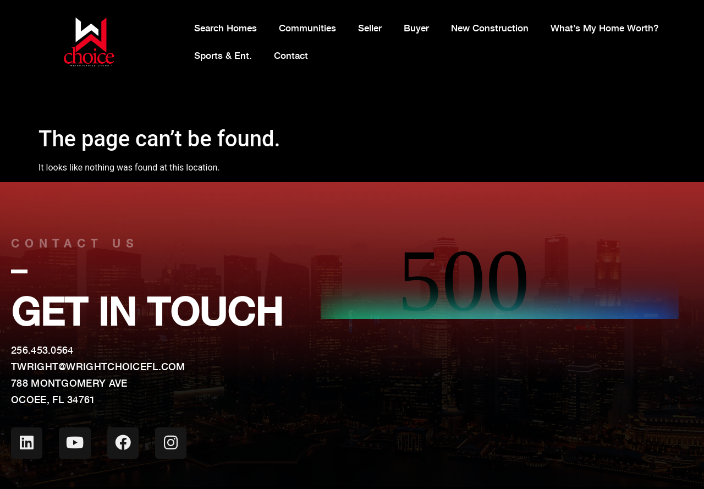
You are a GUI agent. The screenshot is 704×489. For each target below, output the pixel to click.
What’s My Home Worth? (604, 28)
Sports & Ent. (223, 55)
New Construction (490, 28)
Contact (291, 55)
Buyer (416, 28)
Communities (307, 28)
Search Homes (225, 28)
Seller (370, 28)
